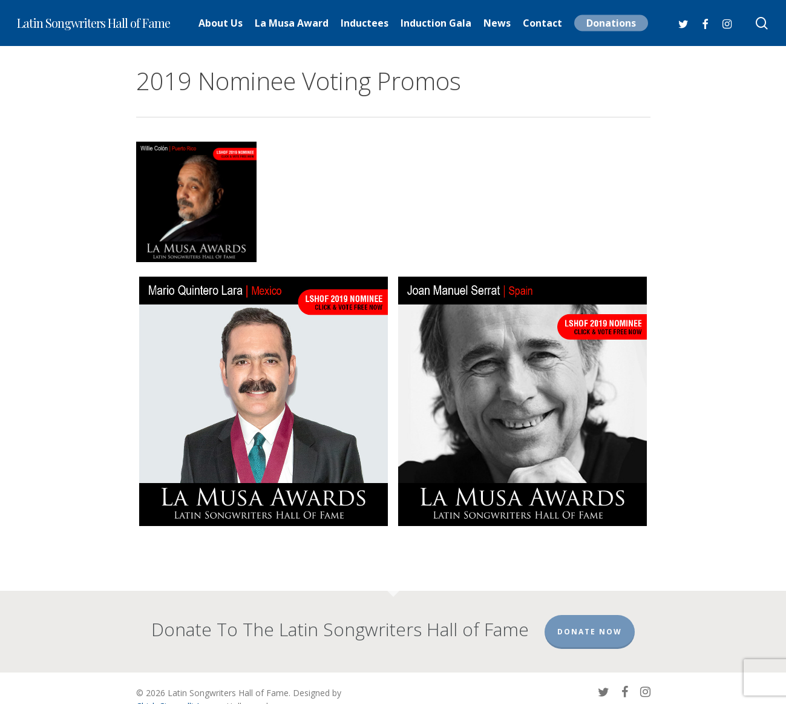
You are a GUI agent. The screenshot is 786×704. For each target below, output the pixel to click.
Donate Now (589, 632)
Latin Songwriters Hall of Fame (93, 23)
